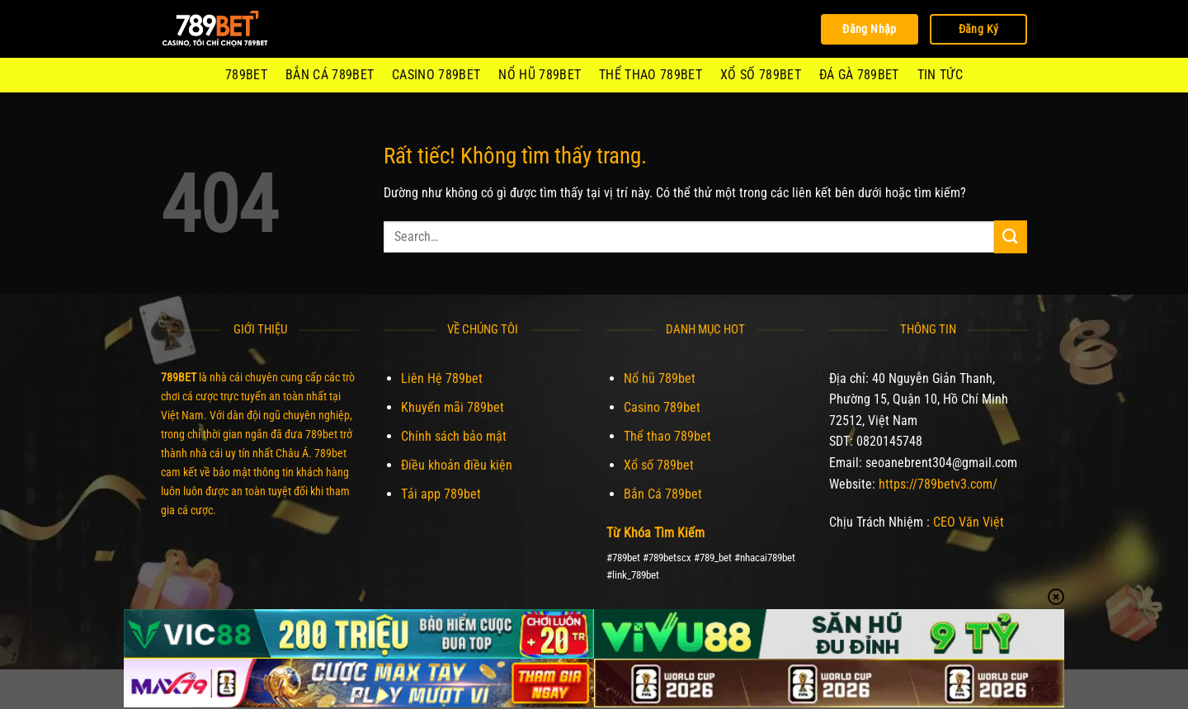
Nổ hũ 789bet (539, 75)
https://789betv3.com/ (938, 484)
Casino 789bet (436, 75)
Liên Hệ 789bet (442, 378)
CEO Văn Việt (968, 522)
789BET (246, 75)
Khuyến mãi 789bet (452, 407)
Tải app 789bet (441, 494)
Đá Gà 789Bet (859, 75)
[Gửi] (1010, 236)
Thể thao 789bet (650, 75)
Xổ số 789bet (760, 75)
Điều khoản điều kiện (456, 465)
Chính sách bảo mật (454, 436)
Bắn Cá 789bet (329, 75)
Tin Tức (940, 75)
